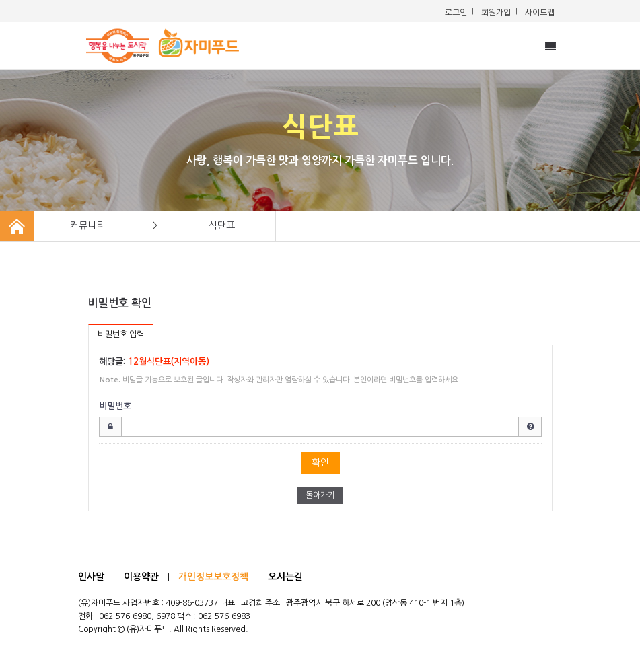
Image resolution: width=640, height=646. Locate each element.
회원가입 (496, 13)
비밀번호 (115, 406)
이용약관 (141, 576)
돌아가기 (320, 495)
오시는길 (285, 576)
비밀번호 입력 (121, 334)
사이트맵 (540, 13)
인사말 (91, 576)
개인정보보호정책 (213, 576)
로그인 (456, 13)
